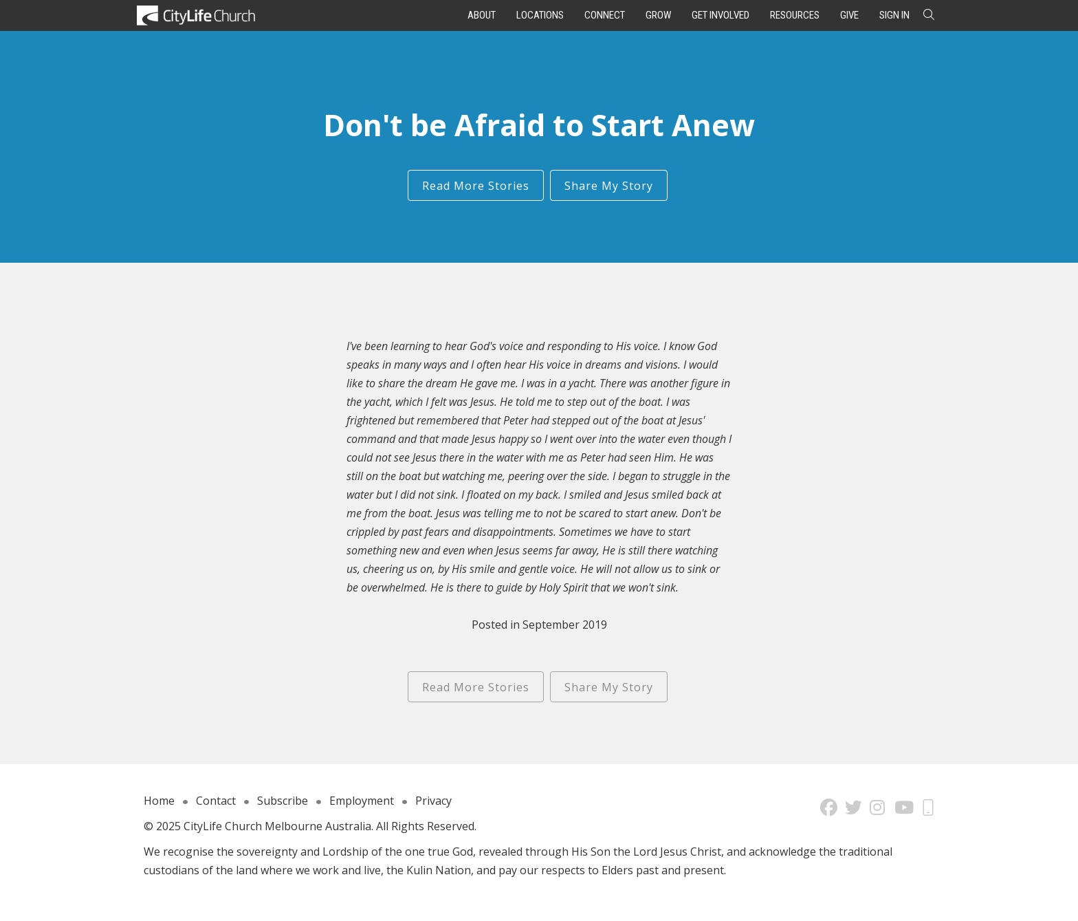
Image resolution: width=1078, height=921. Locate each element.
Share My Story (608, 185)
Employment (361, 800)
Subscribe (282, 800)
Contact (216, 800)
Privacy (433, 800)
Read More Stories (475, 185)
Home (159, 800)
